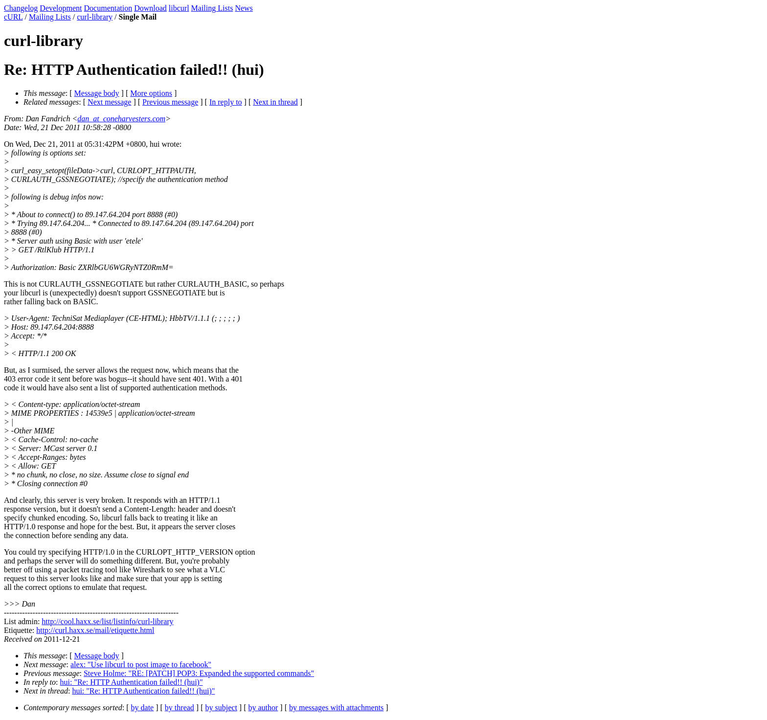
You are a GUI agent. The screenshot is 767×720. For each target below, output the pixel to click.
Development (61, 8)
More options (151, 93)
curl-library (95, 17)
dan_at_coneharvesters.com (121, 118)
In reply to (225, 102)
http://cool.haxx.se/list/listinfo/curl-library (107, 621)
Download (150, 8)
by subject (221, 707)
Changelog (21, 8)
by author (263, 707)
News (243, 8)
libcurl (179, 8)
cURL (13, 17)
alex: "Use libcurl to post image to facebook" (140, 664)
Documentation (108, 8)
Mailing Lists (212, 8)
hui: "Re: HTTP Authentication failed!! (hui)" (131, 682)
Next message (109, 102)
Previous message (170, 102)
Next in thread (275, 102)
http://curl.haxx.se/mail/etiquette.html (95, 630)
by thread (179, 707)
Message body (96, 93)
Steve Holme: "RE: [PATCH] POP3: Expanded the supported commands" (199, 673)
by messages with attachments (336, 707)
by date (142, 707)
